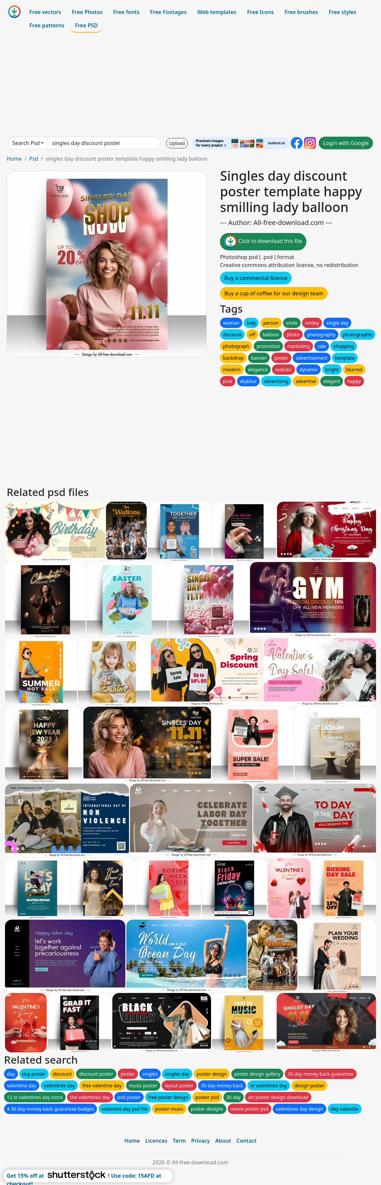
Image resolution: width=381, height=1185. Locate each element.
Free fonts (126, 12)
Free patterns (46, 25)
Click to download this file (263, 241)
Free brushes (301, 12)
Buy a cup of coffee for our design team (273, 293)
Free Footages (168, 12)
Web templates (216, 12)
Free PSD (86, 25)
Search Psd (26, 143)
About (223, 1140)
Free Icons (260, 12)
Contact (246, 1140)
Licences (156, 1140)
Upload (177, 143)
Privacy (200, 1140)
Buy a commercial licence (255, 278)
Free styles (342, 12)
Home (14, 158)
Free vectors (45, 12)
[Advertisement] (190, 84)
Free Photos (87, 12)
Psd (33, 158)
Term (179, 1140)
